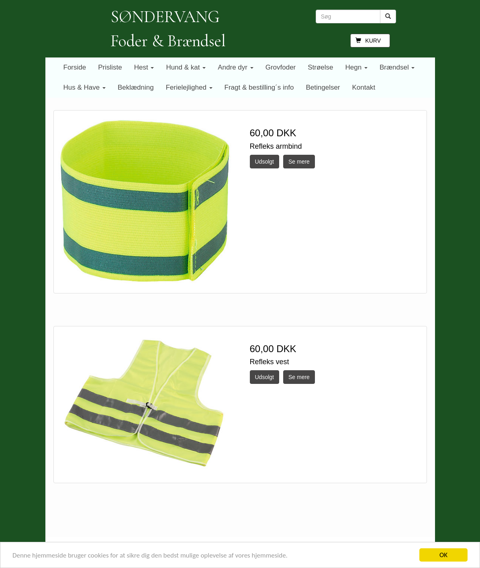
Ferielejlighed (189, 87)
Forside (74, 67)
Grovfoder (281, 67)
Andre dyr (235, 67)
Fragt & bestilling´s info (259, 87)
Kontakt (364, 87)
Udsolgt (264, 161)
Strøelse (320, 67)
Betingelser (323, 87)
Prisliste (110, 67)
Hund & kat (186, 67)
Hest (144, 67)
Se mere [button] (299, 161)
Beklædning (136, 87)
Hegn (356, 67)
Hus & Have (84, 87)
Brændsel (397, 67)
